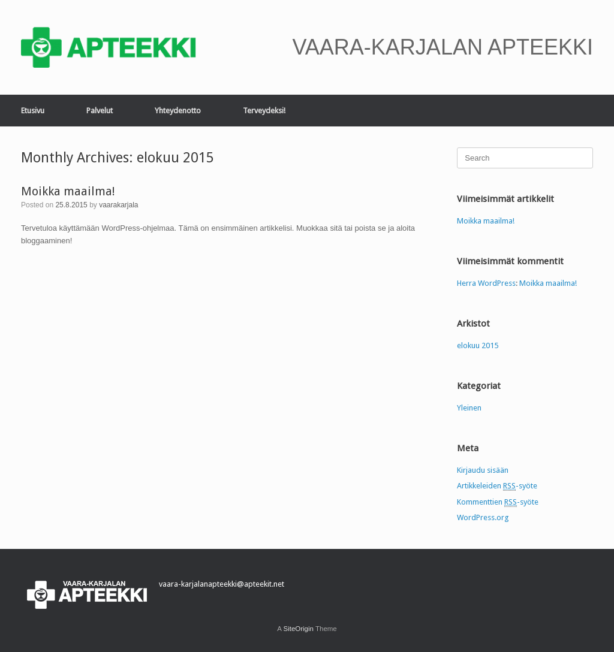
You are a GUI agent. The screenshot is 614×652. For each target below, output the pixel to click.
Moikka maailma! (68, 191)
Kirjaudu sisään (482, 470)
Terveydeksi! (264, 110)
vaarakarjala (118, 205)
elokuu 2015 (477, 345)
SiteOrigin (298, 628)
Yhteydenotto (178, 110)
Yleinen (469, 407)
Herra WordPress (486, 283)
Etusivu (32, 110)
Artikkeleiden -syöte (497, 486)
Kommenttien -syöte (497, 502)
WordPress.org (483, 517)
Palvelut (99, 110)
